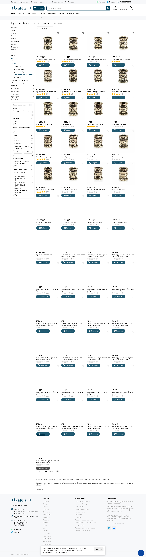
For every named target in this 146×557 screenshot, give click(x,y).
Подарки (41, 13)
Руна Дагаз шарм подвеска (121, 59)
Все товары (16, 61)
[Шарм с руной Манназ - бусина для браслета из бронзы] (123, 342)
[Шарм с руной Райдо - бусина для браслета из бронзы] (98, 376)
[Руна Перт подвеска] (48, 206)
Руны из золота (18, 69)
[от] (19, 111)
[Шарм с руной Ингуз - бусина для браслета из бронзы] (123, 307)
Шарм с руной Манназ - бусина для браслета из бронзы (122, 358)
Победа (24, 188)
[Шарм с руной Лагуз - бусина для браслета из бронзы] (98, 342)
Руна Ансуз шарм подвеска (45, 124)
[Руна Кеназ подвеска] (123, 141)
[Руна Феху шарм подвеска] (48, 43)
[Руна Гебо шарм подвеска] (123, 76)
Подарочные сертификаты (84, 520)
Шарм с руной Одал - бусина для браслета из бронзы (72, 290)
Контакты (34, 2)
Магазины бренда (81, 504)
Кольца (13, 50)
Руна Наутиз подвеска (44, 255)
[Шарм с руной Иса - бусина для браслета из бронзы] (48, 342)
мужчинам (24, 143)
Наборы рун (17, 77)
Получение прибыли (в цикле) (24, 191)
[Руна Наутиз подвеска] (48, 239)
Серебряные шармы (19, 83)
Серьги (13, 52)
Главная (13, 18)
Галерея (71, 2)
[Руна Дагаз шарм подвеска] (123, 43)
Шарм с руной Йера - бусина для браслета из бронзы (47, 290)
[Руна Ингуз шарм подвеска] (98, 108)
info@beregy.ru (19, 509)
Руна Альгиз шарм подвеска (71, 59)
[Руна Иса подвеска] (123, 173)
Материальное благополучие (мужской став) (24, 184)
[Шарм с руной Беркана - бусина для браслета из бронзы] (123, 239)
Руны (32, 18)
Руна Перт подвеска (43, 222)
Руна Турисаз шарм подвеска (71, 157)
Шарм (24, 166)
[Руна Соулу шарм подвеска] (98, 43)
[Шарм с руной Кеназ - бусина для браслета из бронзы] (73, 342)
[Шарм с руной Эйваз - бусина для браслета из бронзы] (123, 410)
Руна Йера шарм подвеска (45, 189)
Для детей (14, 44)
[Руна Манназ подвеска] (73, 173)
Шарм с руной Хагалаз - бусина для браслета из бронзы (72, 427)
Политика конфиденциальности (86, 523)
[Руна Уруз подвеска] (123, 108)
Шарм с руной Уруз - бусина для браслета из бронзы (47, 461)
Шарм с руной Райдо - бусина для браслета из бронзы (97, 393)
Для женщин (15, 39)
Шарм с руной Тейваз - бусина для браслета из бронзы (122, 393)
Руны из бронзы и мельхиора (23, 75)
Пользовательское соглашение (85, 528)
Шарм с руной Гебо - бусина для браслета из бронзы (98, 324)
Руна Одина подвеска (119, 222)
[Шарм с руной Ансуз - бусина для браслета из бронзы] (48, 307)
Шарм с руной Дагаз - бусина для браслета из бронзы (73, 255)
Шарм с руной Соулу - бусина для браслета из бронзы (97, 290)
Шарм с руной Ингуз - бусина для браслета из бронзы (122, 324)
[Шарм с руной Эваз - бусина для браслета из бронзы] (98, 410)
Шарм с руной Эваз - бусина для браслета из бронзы (98, 427)
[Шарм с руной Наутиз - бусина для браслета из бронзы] (48, 376)
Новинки (14, 28)
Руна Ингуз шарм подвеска (96, 124)
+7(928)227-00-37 (124, 2)
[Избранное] (123, 8)
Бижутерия (22, 91)
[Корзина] (131, 8)
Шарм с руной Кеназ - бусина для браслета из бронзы (71, 358)
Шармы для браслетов (20, 80)
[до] (29, 111)
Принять (98, 549)
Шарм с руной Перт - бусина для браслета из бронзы (72, 393)
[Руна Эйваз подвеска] (73, 206)
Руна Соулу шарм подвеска (96, 59)
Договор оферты (80, 525)
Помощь (78, 517)
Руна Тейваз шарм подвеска (46, 92)
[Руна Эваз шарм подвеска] (98, 173)
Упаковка (61, 13)
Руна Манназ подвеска (69, 189)
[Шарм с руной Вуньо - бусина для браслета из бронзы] (73, 307)
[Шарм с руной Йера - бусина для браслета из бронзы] (48, 273)
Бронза (24, 121)
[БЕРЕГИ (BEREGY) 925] (21, 8)
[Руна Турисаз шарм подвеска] (73, 141)
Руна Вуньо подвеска (68, 124)
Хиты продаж (21, 13)
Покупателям (23, 2)
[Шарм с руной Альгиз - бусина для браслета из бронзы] (98, 239)
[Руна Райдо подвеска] (98, 141)
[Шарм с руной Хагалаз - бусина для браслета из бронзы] (73, 410)
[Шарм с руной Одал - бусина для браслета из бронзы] (73, 273)
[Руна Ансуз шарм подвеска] (48, 108)
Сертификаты (51, 13)
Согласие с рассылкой (82, 531)
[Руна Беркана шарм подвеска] (73, 76)
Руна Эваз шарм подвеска (96, 189)
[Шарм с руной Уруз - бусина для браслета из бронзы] (48, 445)
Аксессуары (32, 13)
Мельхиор (24, 124)
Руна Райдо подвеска (94, 157)
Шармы (27, 18)
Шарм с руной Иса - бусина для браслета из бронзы (47, 358)
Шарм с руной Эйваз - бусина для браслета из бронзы (122, 427)
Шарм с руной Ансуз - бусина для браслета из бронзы (46, 324)
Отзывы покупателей (59, 2)
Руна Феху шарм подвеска (45, 59)
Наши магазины (44, 2)
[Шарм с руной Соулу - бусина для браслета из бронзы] (98, 273)
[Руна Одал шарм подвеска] (98, 76)
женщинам (24, 141)
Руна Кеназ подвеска (119, 157)
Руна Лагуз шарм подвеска (45, 157)
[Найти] (108, 8)
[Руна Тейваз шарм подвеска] (48, 76)
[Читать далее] (41, 489)
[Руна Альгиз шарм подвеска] (73, 43)
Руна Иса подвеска (118, 189)
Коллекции (22, 88)
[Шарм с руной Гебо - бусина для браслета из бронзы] (98, 307)
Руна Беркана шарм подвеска (71, 92)
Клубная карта (80, 512)
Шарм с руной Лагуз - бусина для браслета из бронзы (98, 358)
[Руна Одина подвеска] (123, 206)
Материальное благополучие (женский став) (24, 178)
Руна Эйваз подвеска (68, 222)
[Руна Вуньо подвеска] (73, 108)
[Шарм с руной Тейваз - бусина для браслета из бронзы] (123, 376)
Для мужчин (15, 41)
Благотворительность (82, 501)
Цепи (13, 55)
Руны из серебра (19, 72)
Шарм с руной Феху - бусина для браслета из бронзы (123, 290)
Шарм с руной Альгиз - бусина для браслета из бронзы (97, 255)
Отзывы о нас (47, 471)
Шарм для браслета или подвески (24, 162)
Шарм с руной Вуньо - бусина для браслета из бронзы (71, 324)
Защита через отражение (24, 173)
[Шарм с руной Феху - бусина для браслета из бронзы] (123, 273)
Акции (13, 13)
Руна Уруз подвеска (119, 124)
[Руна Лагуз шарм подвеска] (48, 141)
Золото (13, 33)
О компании (79, 507)
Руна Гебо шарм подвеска (121, 92)
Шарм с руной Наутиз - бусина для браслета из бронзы (47, 393)
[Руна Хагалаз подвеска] (98, 206)
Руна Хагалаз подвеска (94, 222)
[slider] (13, 115)
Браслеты (22, 86)
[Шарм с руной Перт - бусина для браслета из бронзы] (73, 376)
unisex (24, 138)
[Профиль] (115, 8)
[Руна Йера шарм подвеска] (48, 173)
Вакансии (78, 515)
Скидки (13, 30)
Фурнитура (70, 13)
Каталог (14, 2)
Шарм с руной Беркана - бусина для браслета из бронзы (123, 255)
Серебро (14, 36)
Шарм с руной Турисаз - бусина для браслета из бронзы (47, 427)
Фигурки (78, 13)
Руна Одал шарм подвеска (96, 92)
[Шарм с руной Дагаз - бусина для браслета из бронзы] (73, 239)
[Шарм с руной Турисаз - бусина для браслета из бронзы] (48, 410)
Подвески (22, 47)
